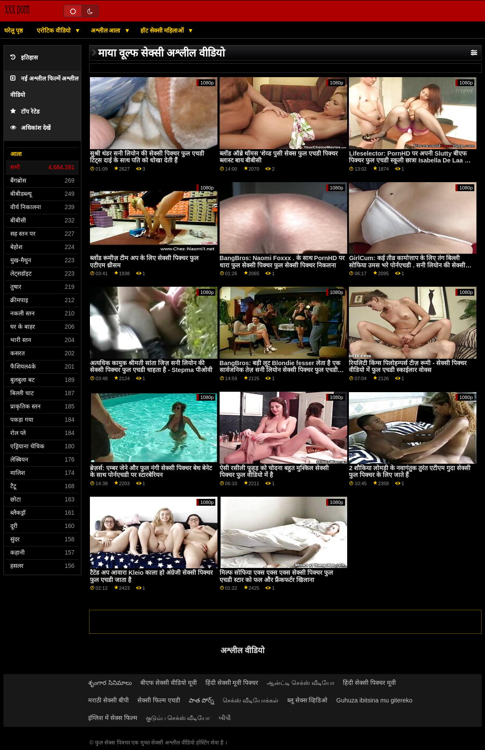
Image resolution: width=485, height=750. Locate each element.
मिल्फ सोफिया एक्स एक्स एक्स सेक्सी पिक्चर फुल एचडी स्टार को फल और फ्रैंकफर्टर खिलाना (276, 576)
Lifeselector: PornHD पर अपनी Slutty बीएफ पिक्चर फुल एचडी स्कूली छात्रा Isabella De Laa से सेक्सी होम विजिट (409, 160)
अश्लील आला (106, 30)
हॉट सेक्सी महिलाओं (163, 30)
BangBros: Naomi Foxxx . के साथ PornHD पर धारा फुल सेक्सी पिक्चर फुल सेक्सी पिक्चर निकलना (282, 262)
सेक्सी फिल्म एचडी (158, 700)
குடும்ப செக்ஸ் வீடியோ (178, 717)
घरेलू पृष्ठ (13, 30)
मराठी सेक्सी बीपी (108, 700)
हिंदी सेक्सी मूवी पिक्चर (232, 682)
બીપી (225, 717)
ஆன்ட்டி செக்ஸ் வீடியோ (300, 682)
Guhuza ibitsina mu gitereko (374, 700)
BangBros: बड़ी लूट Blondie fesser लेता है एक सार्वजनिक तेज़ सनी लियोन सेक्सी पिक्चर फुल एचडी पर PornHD (280, 370)
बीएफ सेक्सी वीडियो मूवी (168, 682)
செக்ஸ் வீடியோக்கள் (251, 700)
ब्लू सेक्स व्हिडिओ (307, 700)
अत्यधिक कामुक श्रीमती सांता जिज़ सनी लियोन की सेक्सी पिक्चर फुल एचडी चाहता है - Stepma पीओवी (151, 367)
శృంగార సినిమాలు (110, 682)
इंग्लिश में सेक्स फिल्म (112, 717)
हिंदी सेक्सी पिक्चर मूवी (369, 682)
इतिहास (24, 57)
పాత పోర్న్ (201, 700)
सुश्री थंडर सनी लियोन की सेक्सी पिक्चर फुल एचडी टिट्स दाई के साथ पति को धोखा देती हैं (147, 157)
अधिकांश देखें (30, 128)
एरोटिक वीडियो (54, 30)
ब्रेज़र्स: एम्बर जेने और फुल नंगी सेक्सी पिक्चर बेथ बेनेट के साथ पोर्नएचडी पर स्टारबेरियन (151, 472)
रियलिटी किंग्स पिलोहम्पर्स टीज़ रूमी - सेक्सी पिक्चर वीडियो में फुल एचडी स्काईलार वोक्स (408, 367)
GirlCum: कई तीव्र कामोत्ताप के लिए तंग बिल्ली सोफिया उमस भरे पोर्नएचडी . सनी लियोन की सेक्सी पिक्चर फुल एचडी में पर (407, 265)
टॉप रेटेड (24, 111)
